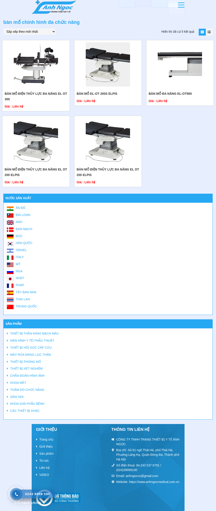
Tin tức (44, 460)
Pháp (20, 285)
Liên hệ (44, 467)
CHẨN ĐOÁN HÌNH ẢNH (27, 375)
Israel (21, 250)
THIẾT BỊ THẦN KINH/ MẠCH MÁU (34, 333)
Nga (19, 271)
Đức (19, 236)
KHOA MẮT (18, 382)
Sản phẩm (46, 453)
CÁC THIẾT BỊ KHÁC (25, 411)
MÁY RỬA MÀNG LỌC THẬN (30, 354)
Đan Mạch (24, 229)
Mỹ (18, 264)
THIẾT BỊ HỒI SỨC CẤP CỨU (31, 347)
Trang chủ (46, 439)
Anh (19, 222)
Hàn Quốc (24, 243)
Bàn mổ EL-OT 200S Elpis (97, 93)
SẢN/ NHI (16, 397)
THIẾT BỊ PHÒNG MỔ (25, 361)
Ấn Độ (20, 208)
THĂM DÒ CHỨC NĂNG (27, 390)
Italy (20, 257)
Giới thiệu (46, 446)
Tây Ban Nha (26, 292)
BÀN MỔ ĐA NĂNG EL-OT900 (170, 93)
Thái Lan (23, 299)
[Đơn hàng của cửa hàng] (29, 31)
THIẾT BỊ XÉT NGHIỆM (26, 368)
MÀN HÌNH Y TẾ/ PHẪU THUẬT (32, 340)
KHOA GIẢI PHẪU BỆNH (27, 403)
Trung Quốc (26, 306)
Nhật (20, 278)
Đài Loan (23, 215)
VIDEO (44, 475)
